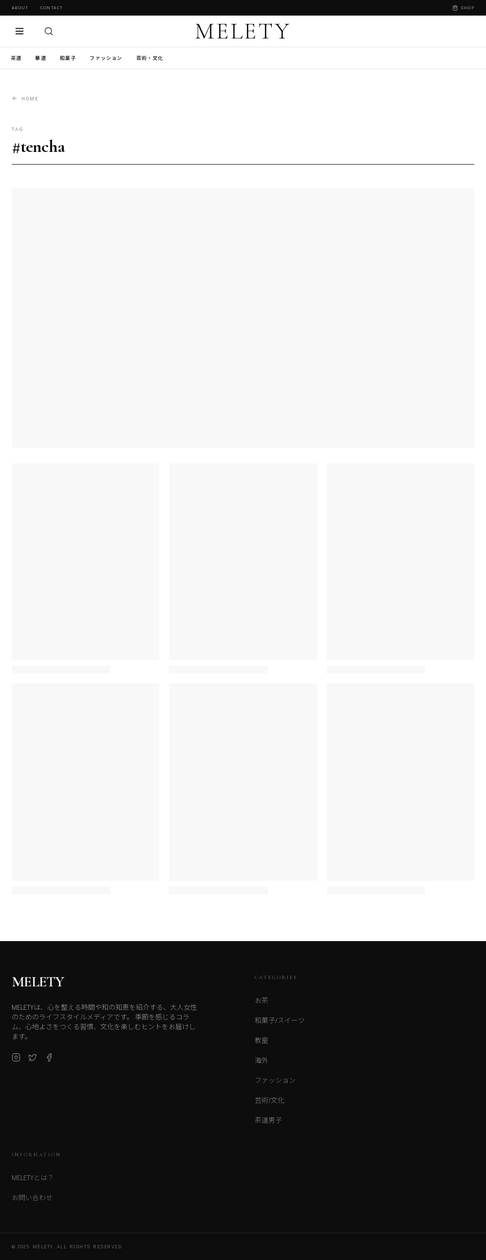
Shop (463, 7)
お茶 (261, 1004)
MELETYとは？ (33, 1181)
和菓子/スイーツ (280, 1024)
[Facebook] (49, 1060)
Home (25, 98)
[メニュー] (19, 31)
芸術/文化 (269, 1104)
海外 (261, 1064)
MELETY (243, 31)
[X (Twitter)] (32, 1060)
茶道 (16, 58)
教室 (261, 1044)
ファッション (106, 58)
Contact (51, 7)
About (20, 7)
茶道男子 (268, 1124)
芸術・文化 (150, 58)
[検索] (48, 31)
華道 (40, 58)
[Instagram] (16, 1060)
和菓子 (68, 58)
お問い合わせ (32, 1201)
